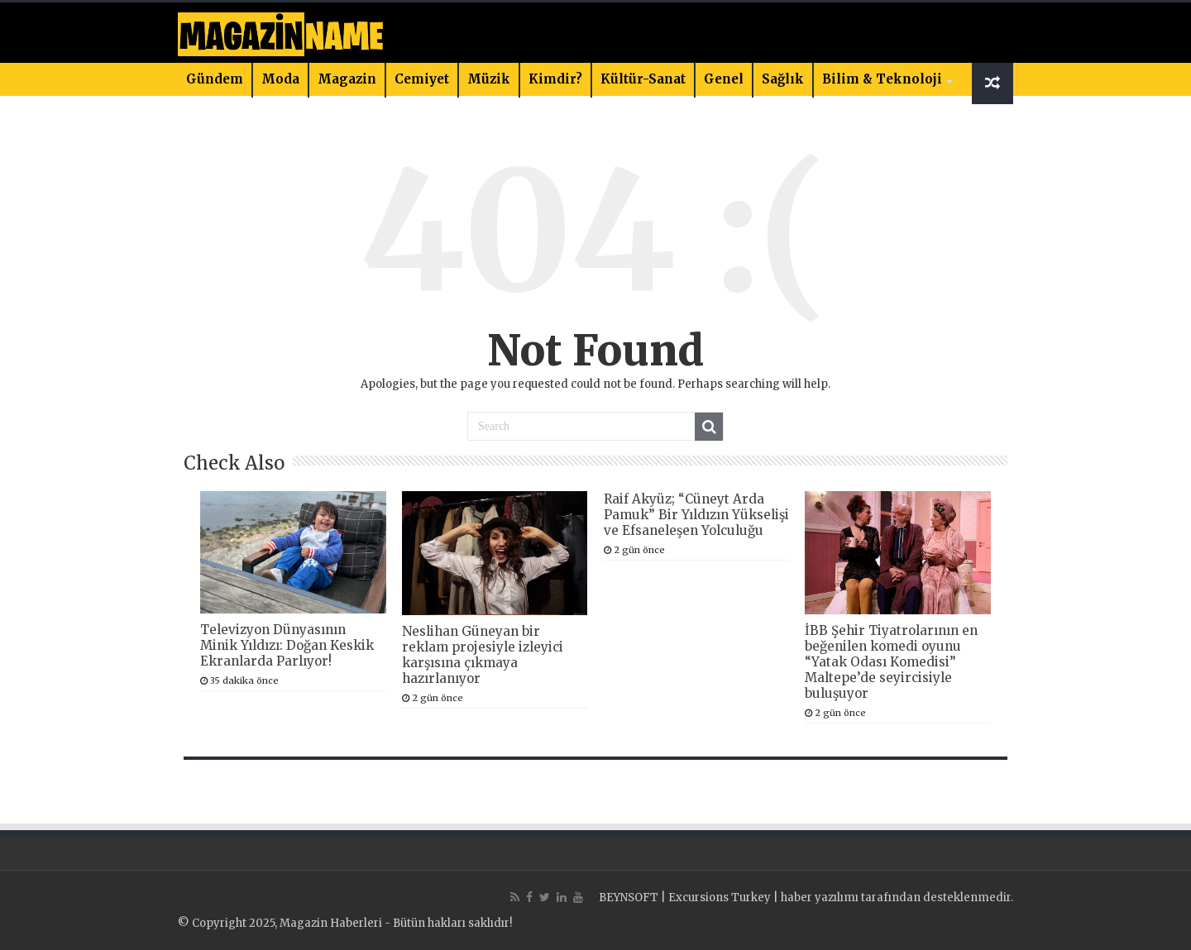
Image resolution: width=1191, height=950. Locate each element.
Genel (724, 79)
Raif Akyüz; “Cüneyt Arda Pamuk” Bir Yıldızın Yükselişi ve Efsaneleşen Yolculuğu (696, 514)
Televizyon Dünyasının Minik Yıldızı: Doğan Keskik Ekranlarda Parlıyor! (287, 645)
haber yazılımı (820, 897)
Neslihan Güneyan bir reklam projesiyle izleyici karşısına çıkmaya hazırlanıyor (482, 654)
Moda (280, 79)
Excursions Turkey (719, 897)
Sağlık (783, 79)
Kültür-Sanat (643, 79)
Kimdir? (555, 79)
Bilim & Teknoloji (882, 79)
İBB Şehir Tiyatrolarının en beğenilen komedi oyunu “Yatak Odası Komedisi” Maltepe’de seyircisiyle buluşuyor (891, 662)
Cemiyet (422, 79)
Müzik (488, 79)
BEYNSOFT (628, 897)
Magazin (347, 79)
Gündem (214, 79)
